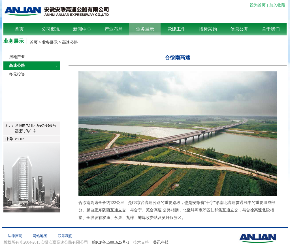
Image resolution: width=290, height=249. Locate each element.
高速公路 (70, 42)
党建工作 (176, 29)
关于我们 (271, 29)
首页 (19, 29)
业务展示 (145, 29)
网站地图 (40, 236)
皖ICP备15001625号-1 (110, 242)
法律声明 (15, 236)
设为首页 (258, 5)
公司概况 (51, 29)
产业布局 (114, 29)
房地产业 (17, 57)
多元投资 (17, 74)
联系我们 (65, 236)
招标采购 (208, 29)
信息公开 (239, 29)
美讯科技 (161, 242)
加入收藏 (277, 5)
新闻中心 (82, 29)
